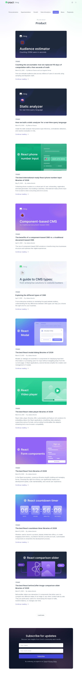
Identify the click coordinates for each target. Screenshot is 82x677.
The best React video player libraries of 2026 (34, 412)
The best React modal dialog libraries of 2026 (34, 352)
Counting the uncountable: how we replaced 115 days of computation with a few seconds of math (38, 66)
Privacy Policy (53, 661)
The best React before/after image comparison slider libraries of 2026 (37, 586)
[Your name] (41, 645)
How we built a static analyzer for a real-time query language (41, 122)
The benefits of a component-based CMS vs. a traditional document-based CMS (39, 238)
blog (17, 2)
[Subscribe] (41, 656)
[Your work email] (41, 651)
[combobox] (72, 2)
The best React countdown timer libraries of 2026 (36, 528)
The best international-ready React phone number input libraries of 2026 (38, 179)
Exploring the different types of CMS (30, 295)
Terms (45, 661)
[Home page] (10, 2)
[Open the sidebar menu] (75, 2)
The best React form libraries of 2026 (31, 471)
